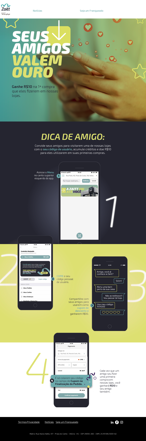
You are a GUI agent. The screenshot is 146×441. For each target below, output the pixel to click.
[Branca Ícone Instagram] (122, 422)
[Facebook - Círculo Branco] (117, 422)
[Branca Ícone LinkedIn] (112, 422)
